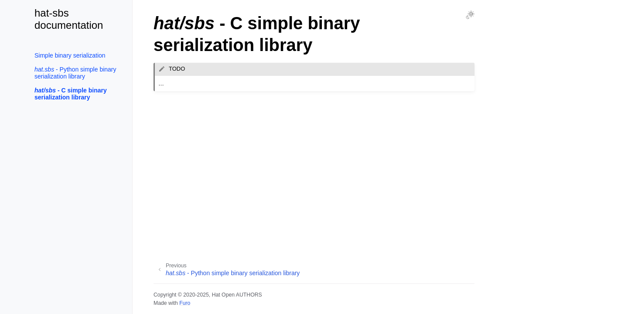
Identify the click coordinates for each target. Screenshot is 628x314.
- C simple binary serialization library (70, 94)
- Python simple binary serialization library (75, 73)
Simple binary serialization (70, 55)
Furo (184, 303)
